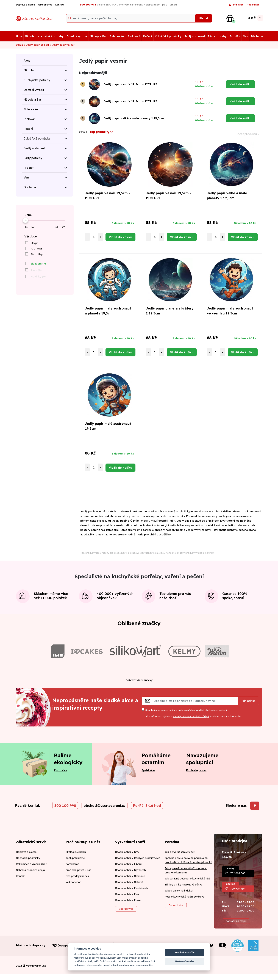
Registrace (253, 4)
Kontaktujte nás (196, 770)
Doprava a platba (25, 4)
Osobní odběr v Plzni (127, 894)
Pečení (147, 36)
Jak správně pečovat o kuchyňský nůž (187, 878)
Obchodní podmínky (28, 858)
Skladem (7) (38, 263)
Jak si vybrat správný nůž (180, 852)
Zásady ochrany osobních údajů (191, 716)
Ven (245, 36)
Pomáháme (72, 864)
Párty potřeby (217, 36)
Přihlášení (236, 5)
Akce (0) (36, 270)
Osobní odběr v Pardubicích (131, 888)
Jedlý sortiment (194, 36)
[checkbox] (31, 243)
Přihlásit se (248, 701)
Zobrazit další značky (139, 680)
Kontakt (59, 4)
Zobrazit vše (126, 908)
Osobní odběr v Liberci (128, 864)
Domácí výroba (77, 36)
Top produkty (101, 132)
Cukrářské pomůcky (168, 36)
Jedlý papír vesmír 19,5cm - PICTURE (130, 84)
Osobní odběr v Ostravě (129, 882)
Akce (18, 36)
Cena (28, 215)
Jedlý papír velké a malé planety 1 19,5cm (134, 118)
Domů (19, 44)
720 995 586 (237, 888)
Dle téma (257, 36)
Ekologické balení (76, 852)
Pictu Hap (37, 254)
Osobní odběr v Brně (127, 852)
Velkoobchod (44, 4)
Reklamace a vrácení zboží (31, 864)
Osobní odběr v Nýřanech (130, 870)
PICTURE (36, 248)
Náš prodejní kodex (77, 876)
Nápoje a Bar (98, 36)
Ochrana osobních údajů (30, 870)
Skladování (117, 36)
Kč (33, 227)
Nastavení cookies (184, 961)
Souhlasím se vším (184, 952)
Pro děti (235, 36)
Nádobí (30, 36)
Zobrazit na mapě (236, 921)
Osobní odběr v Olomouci (130, 876)
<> (25, 219)
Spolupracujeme (75, 858)
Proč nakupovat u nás (78, 870)
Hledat (203, 18)
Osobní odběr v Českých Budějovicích (137, 858)
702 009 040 (237, 873)
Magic (34, 243)
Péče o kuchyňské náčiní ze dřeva (184, 896)
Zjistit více (60, 770)
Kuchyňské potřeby (50, 36)
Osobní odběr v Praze (128, 900)
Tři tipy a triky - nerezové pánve (183, 884)
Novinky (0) (38, 276)
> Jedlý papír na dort (36, 44)
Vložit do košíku (240, 84)
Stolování (133, 36)
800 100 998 (65, 805)
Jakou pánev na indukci (179, 890)
